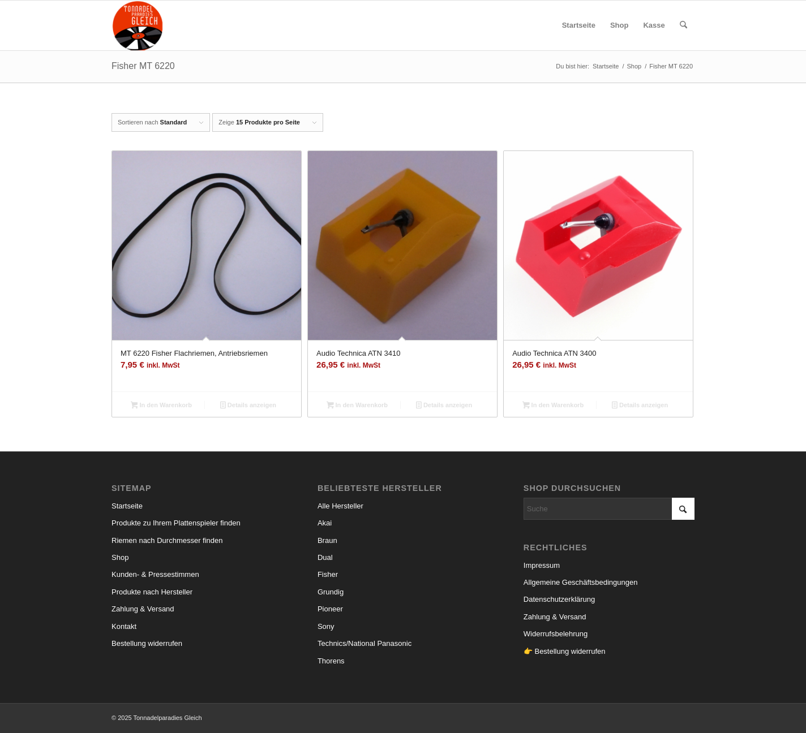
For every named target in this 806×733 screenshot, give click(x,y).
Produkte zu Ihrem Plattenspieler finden (176, 523)
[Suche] (683, 25)
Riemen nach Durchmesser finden (167, 540)
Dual (325, 557)
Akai (325, 523)
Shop (120, 557)
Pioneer (330, 609)
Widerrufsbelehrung (556, 633)
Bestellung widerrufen (147, 643)
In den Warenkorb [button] (161, 406)
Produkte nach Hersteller (152, 592)
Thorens (331, 661)
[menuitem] (579, 25)
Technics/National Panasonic (364, 643)
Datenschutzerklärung (559, 599)
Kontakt (124, 626)
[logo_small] (138, 25)
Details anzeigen (248, 406)
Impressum (542, 565)
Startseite (127, 506)
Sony (326, 626)
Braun (327, 540)
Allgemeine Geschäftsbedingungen (581, 582)
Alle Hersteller (340, 506)
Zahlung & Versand (143, 609)
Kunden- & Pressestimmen (155, 574)
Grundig (331, 592)
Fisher (328, 574)
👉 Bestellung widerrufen (565, 651)
